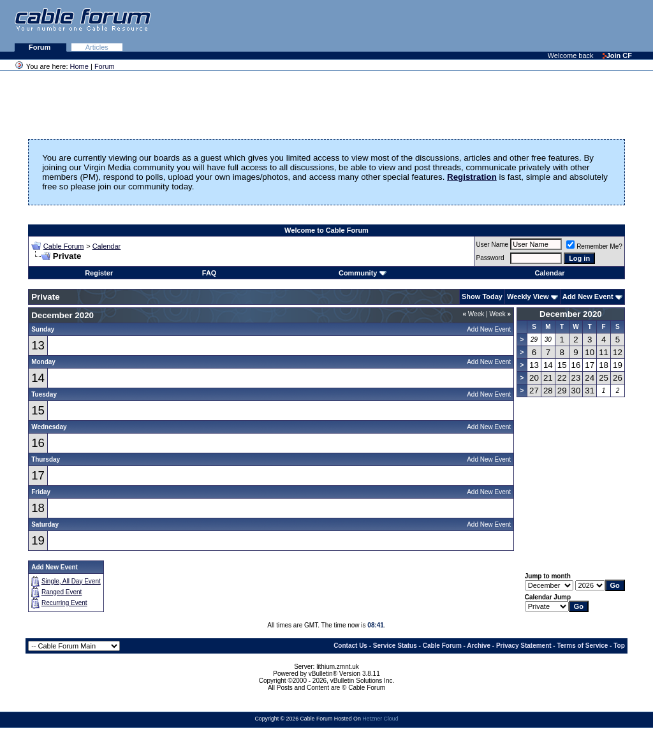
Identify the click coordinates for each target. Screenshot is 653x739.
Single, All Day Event (71, 581)
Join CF (617, 55)
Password (490, 257)
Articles (96, 47)
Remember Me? (594, 246)
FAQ (209, 273)
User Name (492, 244)
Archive (478, 645)
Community (362, 273)
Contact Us (350, 645)
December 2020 (570, 314)
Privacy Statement (524, 645)
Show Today (482, 296)
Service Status (395, 645)
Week (474, 314)
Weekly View (528, 296)
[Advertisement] (497, 25)
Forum (40, 47)
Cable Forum (63, 246)
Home (79, 66)
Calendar (106, 246)
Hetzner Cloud (380, 718)
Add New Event (587, 296)
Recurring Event (64, 602)
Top (619, 645)
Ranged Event (61, 592)
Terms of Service (582, 645)
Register (99, 273)
